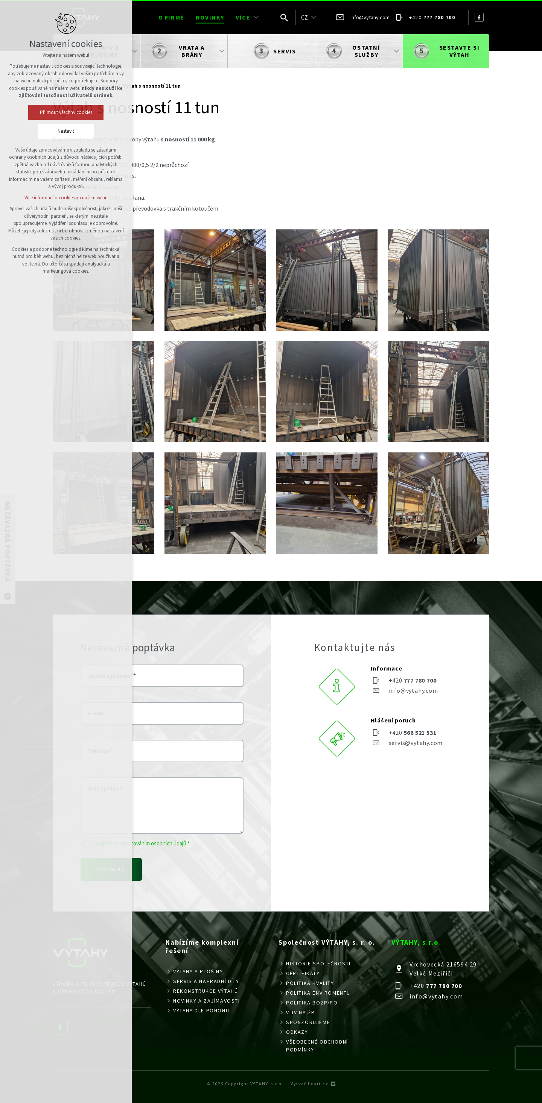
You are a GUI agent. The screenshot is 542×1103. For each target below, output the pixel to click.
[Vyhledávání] (284, 17)
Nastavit (66, 131)
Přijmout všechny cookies (66, 112)
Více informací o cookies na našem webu (66, 197)
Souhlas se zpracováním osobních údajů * (142, 843)
